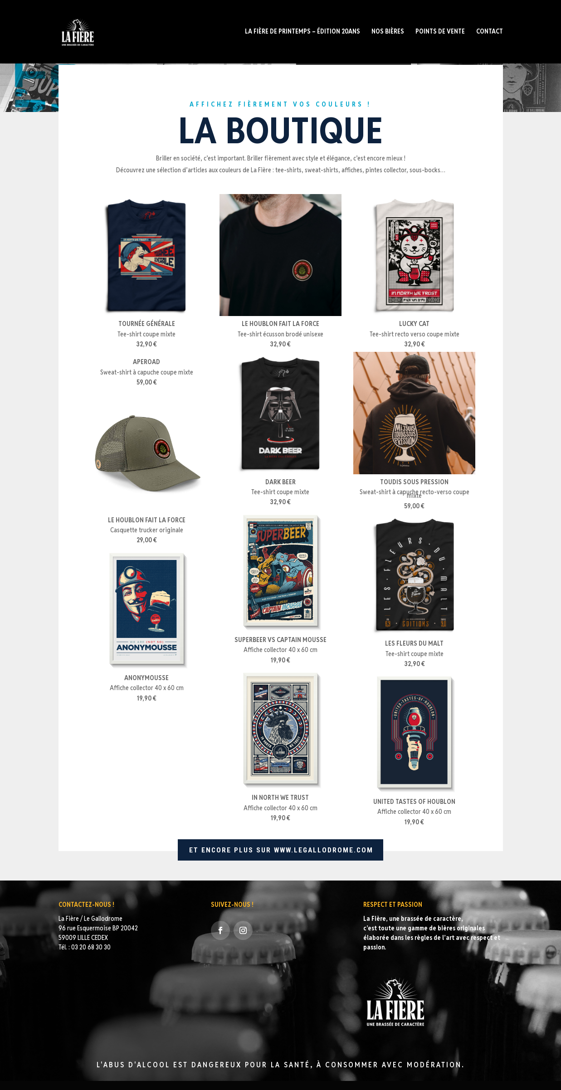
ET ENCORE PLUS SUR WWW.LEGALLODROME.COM (280, 850)
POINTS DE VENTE (440, 32)
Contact (489, 32)
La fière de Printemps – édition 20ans (302, 32)
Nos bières (387, 32)
